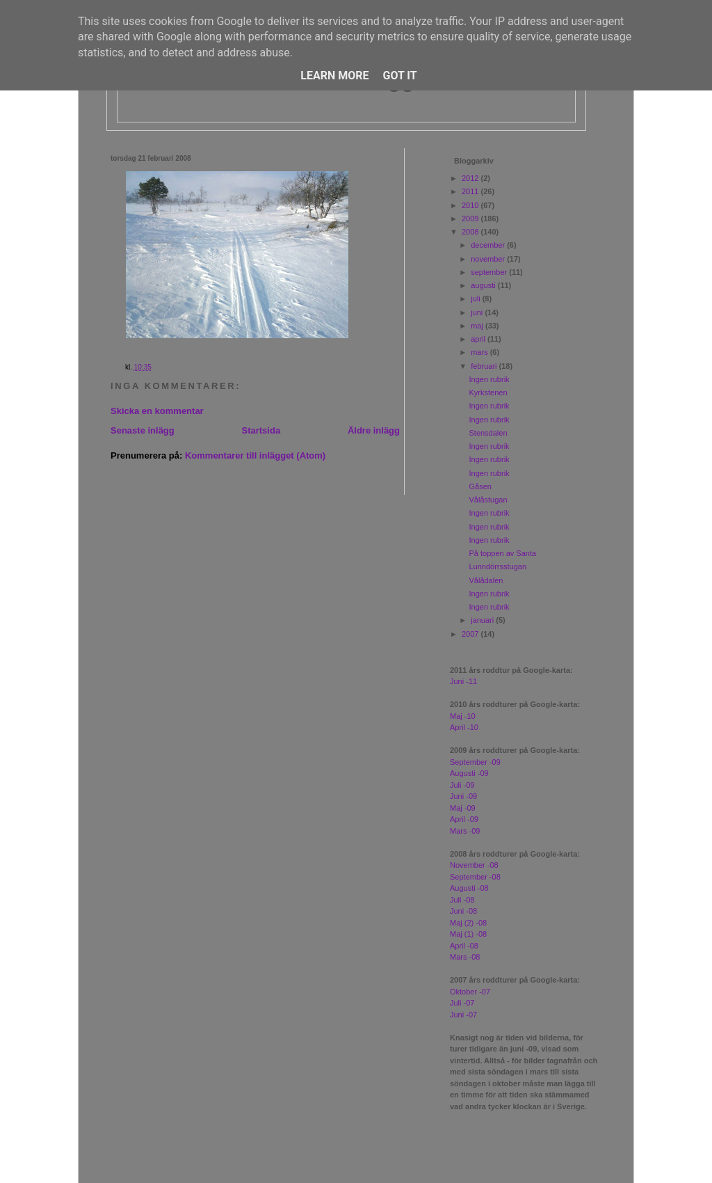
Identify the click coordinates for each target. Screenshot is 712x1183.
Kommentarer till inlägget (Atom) (255, 455)
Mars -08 (465, 957)
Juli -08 (462, 900)
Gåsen (480, 486)
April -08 (464, 946)
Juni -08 (463, 911)
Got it (399, 75)
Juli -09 (462, 785)
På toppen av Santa (502, 553)
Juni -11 (463, 681)
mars (480, 352)
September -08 (475, 877)
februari (485, 366)
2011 (471, 191)
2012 (471, 178)
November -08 (474, 865)
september (490, 272)
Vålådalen (486, 580)
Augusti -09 (469, 773)
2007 (471, 634)
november (489, 259)
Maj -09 (463, 808)
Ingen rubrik (489, 379)
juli (477, 298)
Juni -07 (463, 1014)
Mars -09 (465, 831)
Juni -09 (463, 796)
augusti (484, 285)
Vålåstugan (488, 499)
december (489, 245)
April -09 (464, 819)
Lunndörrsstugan (497, 566)
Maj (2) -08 (468, 923)
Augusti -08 (469, 888)
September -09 (475, 762)
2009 (471, 218)
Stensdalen (488, 433)
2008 (471, 232)
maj (478, 325)
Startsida (260, 430)
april (479, 339)
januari (483, 620)
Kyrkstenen (488, 392)
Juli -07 (462, 1003)
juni (478, 312)
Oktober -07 (470, 991)
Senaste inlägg (143, 430)
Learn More (334, 75)
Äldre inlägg (374, 430)
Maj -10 (463, 716)
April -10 (464, 727)
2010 (471, 205)
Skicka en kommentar (157, 411)
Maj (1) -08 (468, 934)
